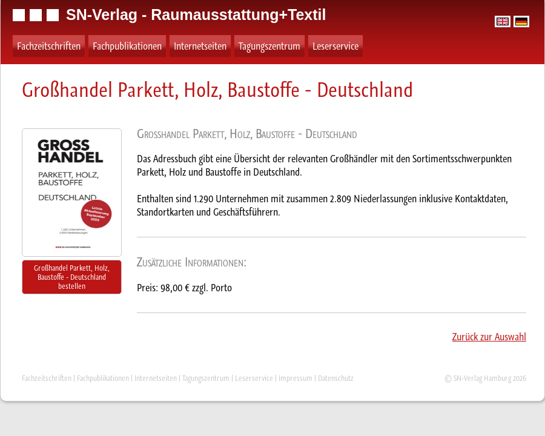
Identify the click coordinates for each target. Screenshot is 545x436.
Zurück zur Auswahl (489, 336)
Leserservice (335, 46)
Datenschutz (336, 378)
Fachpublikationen (127, 46)
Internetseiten (200, 46)
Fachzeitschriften (49, 46)
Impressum (295, 378)
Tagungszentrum (269, 46)
